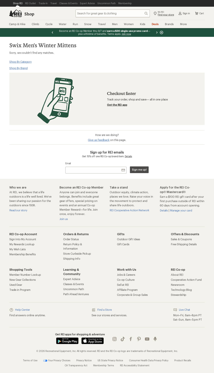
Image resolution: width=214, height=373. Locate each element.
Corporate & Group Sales (132, 294)
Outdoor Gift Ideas (128, 239)
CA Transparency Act (76, 365)
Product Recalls (182, 360)
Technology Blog (181, 289)
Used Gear (15, 284)
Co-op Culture (126, 279)
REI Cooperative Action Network (129, 210)
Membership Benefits (22, 254)
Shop (29, 13)
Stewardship (178, 294)
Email (68, 163)
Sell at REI (123, 284)
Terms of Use (30, 360)
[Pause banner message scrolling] (161, 32)
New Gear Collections (22, 279)
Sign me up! (139, 169)
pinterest (139, 339)
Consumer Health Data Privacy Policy (148, 360)
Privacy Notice (84, 360)
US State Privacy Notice (110, 360)
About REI (177, 274)
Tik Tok (122, 339)
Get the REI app (117, 104)
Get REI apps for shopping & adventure (80, 334)
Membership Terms (103, 365)
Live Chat (181, 310)
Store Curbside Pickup (77, 253)
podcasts (155, 339)
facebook (130, 339)
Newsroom (177, 284)
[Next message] (157, 32)
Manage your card (181, 210)
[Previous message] (52, 32)
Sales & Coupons (181, 239)
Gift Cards (123, 244)
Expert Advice (71, 279)
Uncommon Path (73, 289)
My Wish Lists (17, 249)
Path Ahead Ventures (76, 294)
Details (128, 156)
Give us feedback (98, 139)
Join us (64, 218)
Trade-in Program (19, 289)
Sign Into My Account (22, 239)
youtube (147, 339)
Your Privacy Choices (56, 361)
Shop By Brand (18, 68)
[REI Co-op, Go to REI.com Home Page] (15, 13)
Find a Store (102, 310)
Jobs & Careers (126, 274)
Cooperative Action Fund (186, 279)
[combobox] (113, 13)
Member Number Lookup (25, 274)
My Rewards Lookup (21, 244)
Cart (199, 13)
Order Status (71, 239)
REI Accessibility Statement (134, 365)
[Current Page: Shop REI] (18, 3)
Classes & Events (73, 284)
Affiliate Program (127, 289)
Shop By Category (20, 61)
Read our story (18, 210)
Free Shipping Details (184, 244)
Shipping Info (71, 258)
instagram (114, 339)
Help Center (19, 310)
